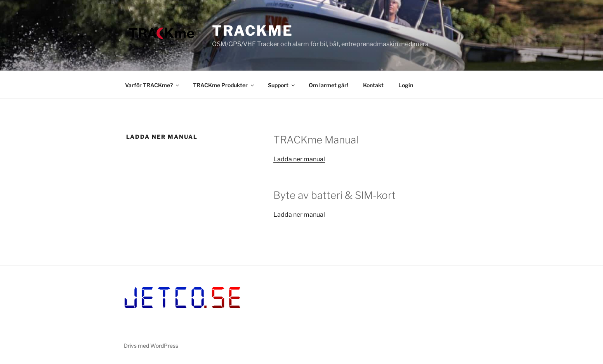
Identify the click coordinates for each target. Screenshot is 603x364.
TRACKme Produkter (224, 85)
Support (282, 85)
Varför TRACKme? (152, 85)
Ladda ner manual (299, 159)
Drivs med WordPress (151, 345)
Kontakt (373, 85)
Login (405, 85)
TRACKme (252, 30)
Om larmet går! (328, 85)
